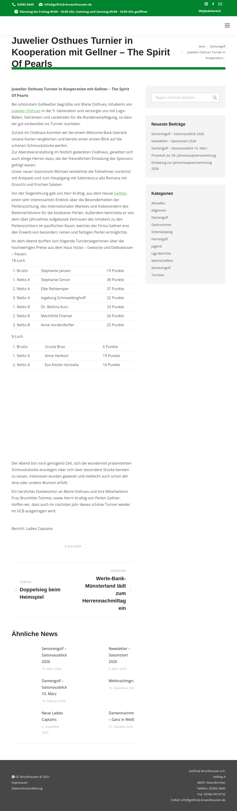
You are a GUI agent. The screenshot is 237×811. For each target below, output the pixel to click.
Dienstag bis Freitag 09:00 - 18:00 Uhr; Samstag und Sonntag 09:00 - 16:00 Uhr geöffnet (80, 12)
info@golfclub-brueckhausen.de (65, 4)
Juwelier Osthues (26, 110)
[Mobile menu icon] (227, 25)
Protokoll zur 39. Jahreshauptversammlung (183, 155)
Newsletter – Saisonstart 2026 (119, 655)
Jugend (156, 246)
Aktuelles (158, 203)
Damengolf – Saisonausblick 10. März (54, 687)
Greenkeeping (162, 232)
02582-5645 (23, 4)
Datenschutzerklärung (27, 788)
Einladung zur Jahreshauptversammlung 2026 (181, 165)
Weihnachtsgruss (123, 680)
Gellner (120, 193)
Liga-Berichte (161, 253)
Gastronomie (161, 224)
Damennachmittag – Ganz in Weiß (125, 716)
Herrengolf (159, 239)
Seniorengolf (161, 268)
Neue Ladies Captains (52, 716)
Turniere (157, 275)
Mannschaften (162, 260)
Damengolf (159, 217)
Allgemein (158, 210)
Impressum (20, 782)
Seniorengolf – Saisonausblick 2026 (54, 655)
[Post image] (24, 655)
